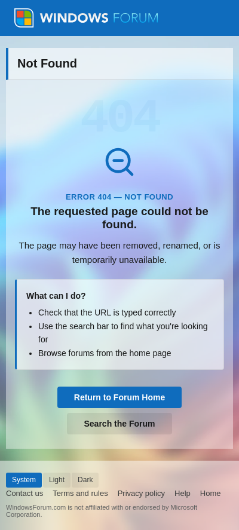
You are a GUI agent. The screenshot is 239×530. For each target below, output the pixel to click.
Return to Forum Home (119, 397)
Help (182, 493)
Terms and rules (80, 493)
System (24, 480)
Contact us (24, 493)
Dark (85, 480)
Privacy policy (141, 493)
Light (57, 480)
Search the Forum (119, 423)
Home (210, 493)
